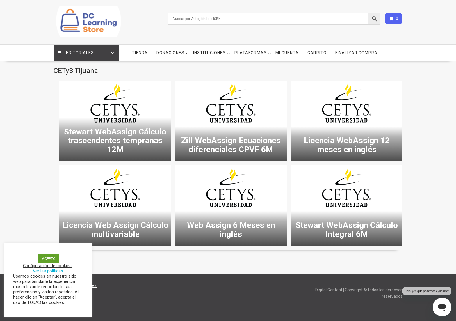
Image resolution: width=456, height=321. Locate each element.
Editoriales (76, 52)
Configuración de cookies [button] (47, 265)
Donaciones (170, 52)
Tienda (140, 52)
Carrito (317, 52)
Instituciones (209, 52)
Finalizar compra (356, 52)
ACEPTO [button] (49, 258)
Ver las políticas (48, 271)
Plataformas (250, 52)
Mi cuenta (287, 52)
